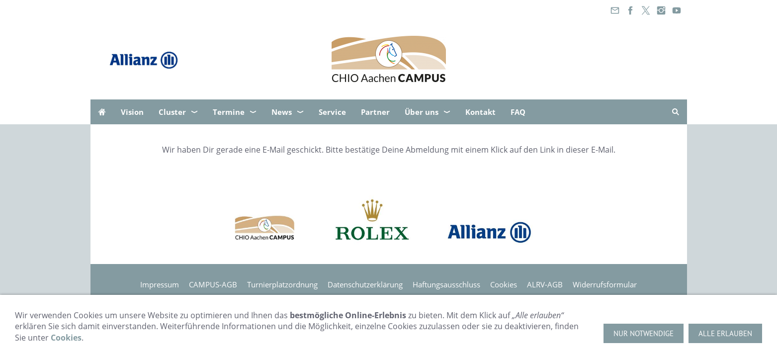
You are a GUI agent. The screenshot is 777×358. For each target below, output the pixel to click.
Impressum (159, 284)
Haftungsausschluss (446, 284)
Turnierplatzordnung (282, 284)
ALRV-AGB (545, 284)
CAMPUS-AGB (213, 284)
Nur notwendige (643, 333)
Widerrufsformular (605, 284)
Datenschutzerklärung (365, 284)
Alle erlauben (725, 333)
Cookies (503, 284)
